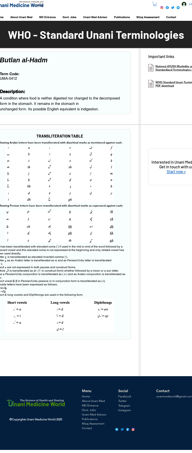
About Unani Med (93, 401)
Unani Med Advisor (94, 414)
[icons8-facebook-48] (167, 7)
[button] (155, 4)
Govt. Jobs (89, 410)
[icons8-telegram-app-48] (178, 7)
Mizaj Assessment (93, 423)
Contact (87, 428)
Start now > (176, 171)
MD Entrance (90, 405)
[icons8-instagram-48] (162, 7)
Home (86, 396)
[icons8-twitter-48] (172, 7)
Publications (90, 419)
